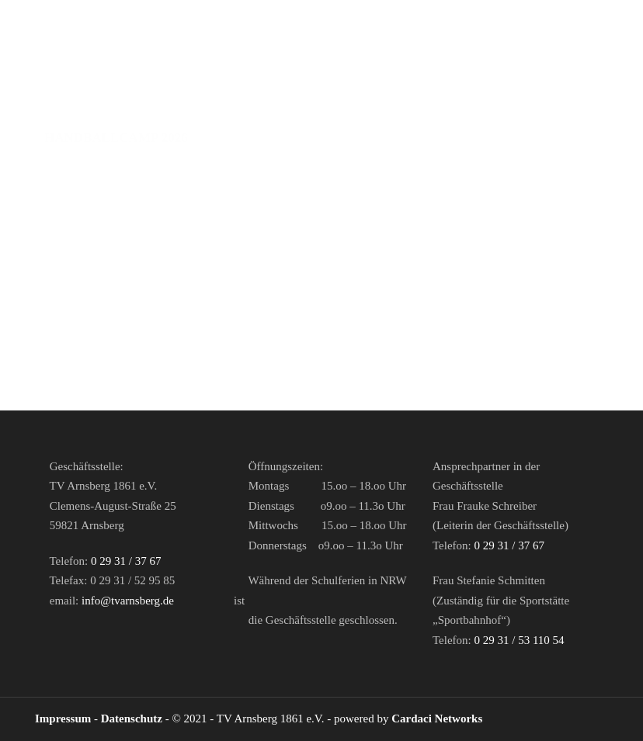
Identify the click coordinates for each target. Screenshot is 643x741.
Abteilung (361, 88)
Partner (450, 88)
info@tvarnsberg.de (128, 600)
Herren (133, 88)
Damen (205, 88)
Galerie (449, 137)
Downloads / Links (330, 137)
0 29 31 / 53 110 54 (519, 640)
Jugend (276, 88)
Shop (224, 137)
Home (65, 88)
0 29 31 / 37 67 (126, 561)
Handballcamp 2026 (116, 137)
